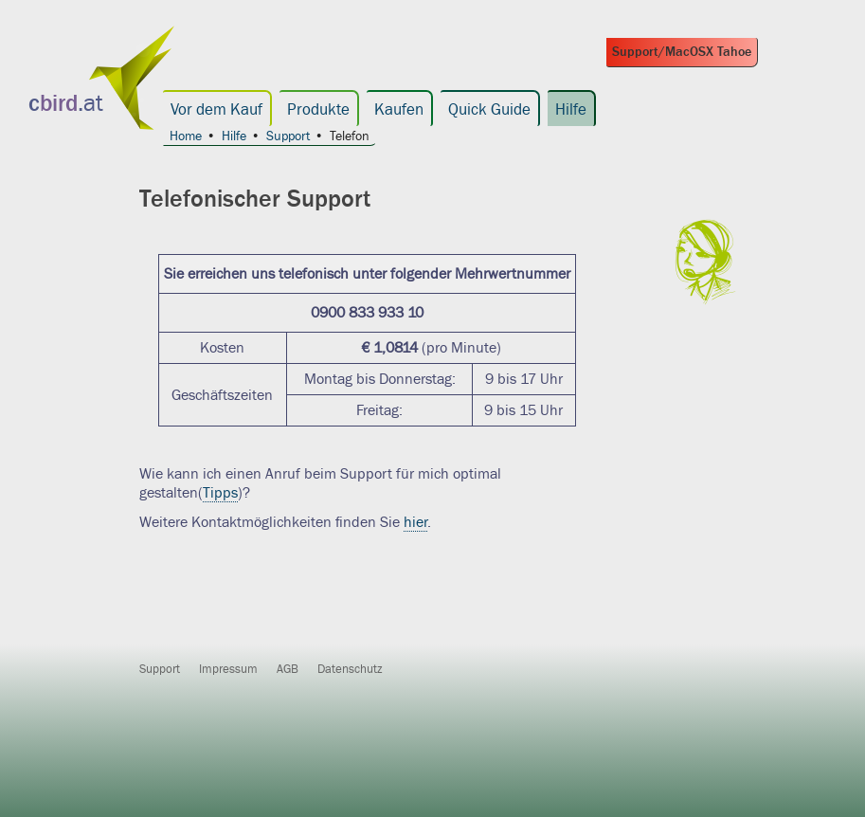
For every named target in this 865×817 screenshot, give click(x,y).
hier (415, 522)
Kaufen (398, 109)
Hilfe (570, 109)
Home (186, 137)
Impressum (228, 669)
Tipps (220, 492)
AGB (287, 669)
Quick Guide (489, 109)
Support (288, 137)
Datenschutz (350, 669)
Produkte (318, 109)
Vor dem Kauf (216, 109)
